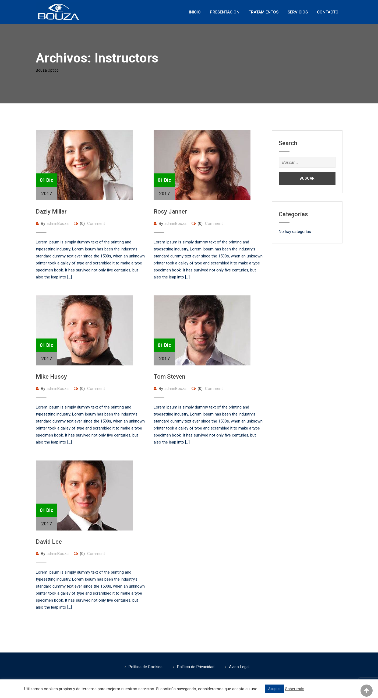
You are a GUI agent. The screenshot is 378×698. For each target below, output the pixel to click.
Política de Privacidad (195, 666)
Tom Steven (169, 376)
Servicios (298, 12)
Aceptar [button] (274, 689)
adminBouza (58, 223)
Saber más (294, 688)
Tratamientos (263, 12)
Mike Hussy (51, 376)
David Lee (49, 541)
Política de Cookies (145, 666)
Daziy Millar (51, 211)
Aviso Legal (239, 666)
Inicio (195, 12)
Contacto (327, 12)
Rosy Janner (170, 211)
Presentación (224, 12)
